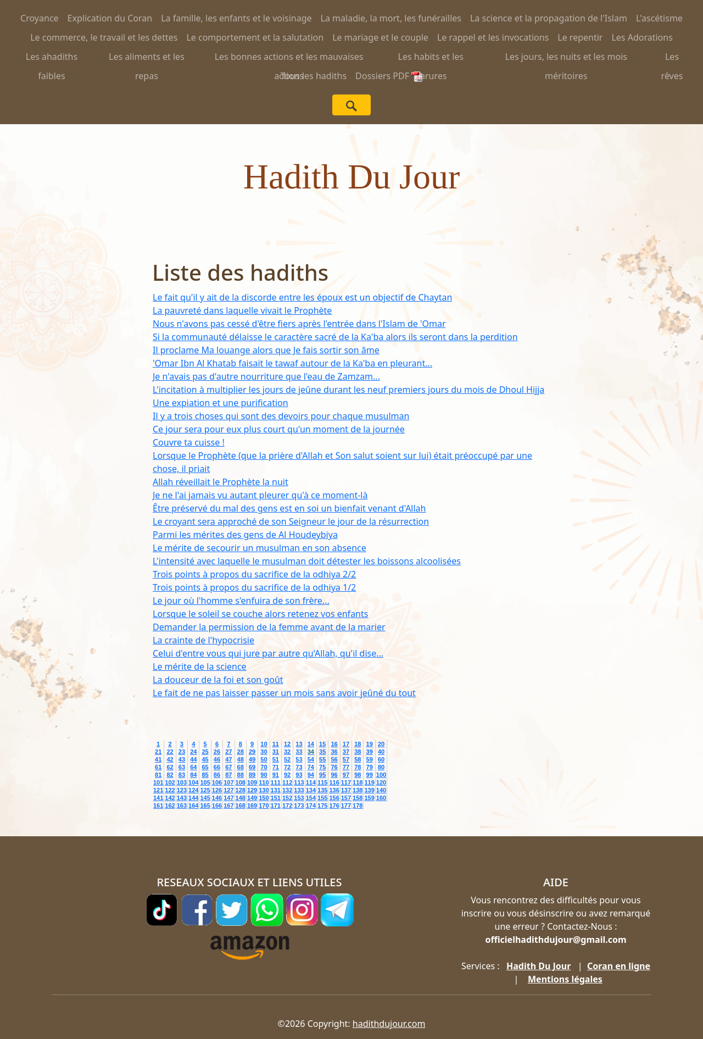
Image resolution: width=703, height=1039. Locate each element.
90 (263, 774)
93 (298, 774)
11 (275, 744)
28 (240, 751)
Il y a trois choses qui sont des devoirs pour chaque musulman (281, 416)
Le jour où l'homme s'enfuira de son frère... (241, 600)
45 (205, 759)
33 (298, 751)
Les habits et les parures (431, 58)
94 (311, 774)
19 (369, 744)
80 (381, 767)
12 (287, 744)
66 (217, 767)
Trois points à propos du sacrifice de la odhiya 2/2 (254, 574)
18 (357, 744)
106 (217, 782)
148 (241, 797)
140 (381, 790)
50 (263, 759)
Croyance (39, 18)
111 (276, 782)
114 (311, 782)
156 (334, 797)
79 (369, 767)
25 (205, 751)
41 (158, 759)
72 (287, 767)
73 (298, 767)
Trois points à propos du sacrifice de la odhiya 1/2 (254, 587)
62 (169, 767)
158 (357, 797)
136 (334, 790)
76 (334, 767)
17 (346, 744)
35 (322, 751)
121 (158, 790)
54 (311, 759)
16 (334, 744)
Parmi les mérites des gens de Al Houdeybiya (245, 535)
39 (369, 751)
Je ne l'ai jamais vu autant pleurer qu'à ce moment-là (260, 495)
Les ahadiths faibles (51, 58)
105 (205, 782)
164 (193, 805)
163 (182, 805)
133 (299, 790)
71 (275, 767)
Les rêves (672, 58)
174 (311, 805)
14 (311, 744)
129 (252, 790)
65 (205, 767)
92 (287, 774)
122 (170, 790)
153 (299, 797)
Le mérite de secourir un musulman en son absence (259, 548)
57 (346, 759)
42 (169, 759)
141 (158, 797)
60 (381, 759)
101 (158, 782)
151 (276, 797)
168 (241, 805)
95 (322, 774)
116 (334, 782)
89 (252, 774)
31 (275, 751)
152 (287, 797)
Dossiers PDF (388, 76)
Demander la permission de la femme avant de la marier (269, 627)
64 (193, 767)
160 (381, 797)
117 (346, 782)
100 (381, 774)
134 (311, 790)
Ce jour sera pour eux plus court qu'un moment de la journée (279, 429)
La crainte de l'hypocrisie (203, 640)
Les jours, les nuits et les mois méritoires (566, 58)
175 (322, 805)
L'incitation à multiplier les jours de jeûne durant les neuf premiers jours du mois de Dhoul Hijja (348, 390)
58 (357, 759)
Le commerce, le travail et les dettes (103, 37)
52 (287, 759)
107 (228, 782)
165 (205, 805)
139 (369, 790)
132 (287, 790)
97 (346, 774)
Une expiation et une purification (220, 403)
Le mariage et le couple (380, 37)
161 (158, 805)
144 (193, 797)
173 (299, 805)
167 (228, 805)
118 (357, 782)
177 (346, 805)
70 (263, 767)
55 (322, 759)
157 (346, 797)
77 (346, 767)
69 (252, 767)
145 (205, 797)
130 (264, 790)
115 (322, 782)
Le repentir (579, 37)
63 (181, 767)
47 (228, 759)
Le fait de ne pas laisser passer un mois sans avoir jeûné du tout (284, 693)
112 (287, 782)
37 (346, 751)
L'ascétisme (659, 18)
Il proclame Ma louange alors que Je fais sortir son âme (266, 350)
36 (334, 751)
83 (181, 774)
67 (228, 767)
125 (205, 790)
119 (369, 782)
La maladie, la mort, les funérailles (391, 18)
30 (263, 751)
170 (264, 805)
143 (182, 797)
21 (158, 751)
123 (182, 790)
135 (322, 790)
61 (158, 767)
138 (357, 790)
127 (228, 790)
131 (276, 790)
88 (240, 774)
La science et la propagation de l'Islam (548, 18)
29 (252, 751)
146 (217, 797)
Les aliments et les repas (147, 58)
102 (170, 782)
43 (181, 759)
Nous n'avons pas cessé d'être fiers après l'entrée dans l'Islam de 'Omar (299, 324)
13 (298, 744)
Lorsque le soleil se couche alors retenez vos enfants (260, 614)
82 (169, 774)
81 (158, 774)
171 (276, 805)
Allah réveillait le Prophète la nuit (220, 482)
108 (241, 782)
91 (275, 774)
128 (241, 790)
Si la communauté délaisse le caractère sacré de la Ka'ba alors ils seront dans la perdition (335, 337)
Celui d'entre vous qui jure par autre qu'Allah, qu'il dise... (268, 653)
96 (334, 774)
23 (181, 751)
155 (322, 797)
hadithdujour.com (389, 1024)
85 (205, 774)
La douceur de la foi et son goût (218, 680)
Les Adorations (641, 37)
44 (193, 759)
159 (369, 797)
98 (357, 774)
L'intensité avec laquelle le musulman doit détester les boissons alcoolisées (307, 561)
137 (346, 790)
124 (193, 790)
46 (217, 759)
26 (217, 751)
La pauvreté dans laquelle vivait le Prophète (242, 310)
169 (252, 805)
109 (252, 782)
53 (298, 759)
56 (334, 759)
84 (193, 774)
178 (357, 805)
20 (381, 744)
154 (311, 797)
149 (252, 797)
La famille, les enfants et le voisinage (236, 18)
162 (170, 805)
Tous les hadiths (314, 76)
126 (217, 790)
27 (228, 751)
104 (193, 782)
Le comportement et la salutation (254, 37)
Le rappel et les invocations (493, 37)
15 (322, 744)
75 (322, 767)
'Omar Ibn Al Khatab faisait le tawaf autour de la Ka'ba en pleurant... (292, 363)
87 (228, 774)
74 (311, 767)
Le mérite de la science (200, 666)
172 (287, 805)
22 (169, 751)
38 (357, 751)
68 (240, 767)
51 (275, 759)
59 (369, 759)
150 (264, 797)
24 (193, 751)
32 (287, 751)
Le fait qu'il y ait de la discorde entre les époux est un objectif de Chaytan (302, 297)
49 (252, 759)
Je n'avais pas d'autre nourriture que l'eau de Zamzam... (266, 376)
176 (334, 805)
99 (369, 774)
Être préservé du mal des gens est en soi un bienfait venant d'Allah (289, 508)
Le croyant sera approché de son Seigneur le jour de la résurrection (291, 521)
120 (381, 782)
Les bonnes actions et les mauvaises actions (289, 58)
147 (228, 797)
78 (357, 767)
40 (381, 751)
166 (217, 805)
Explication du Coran (110, 18)
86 (217, 774)
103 (182, 782)
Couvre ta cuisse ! (189, 442)
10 (263, 744)
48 (240, 759)
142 (170, 797)
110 (264, 782)
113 (299, 782)
